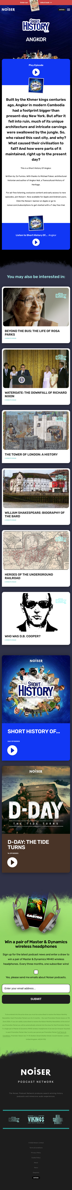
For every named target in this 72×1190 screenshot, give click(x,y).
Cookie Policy (36, 1158)
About (36, 1162)
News (36, 1167)
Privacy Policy (36, 1153)
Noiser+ (62, 9)
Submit (36, 999)
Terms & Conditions (36, 1148)
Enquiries (36, 1172)
